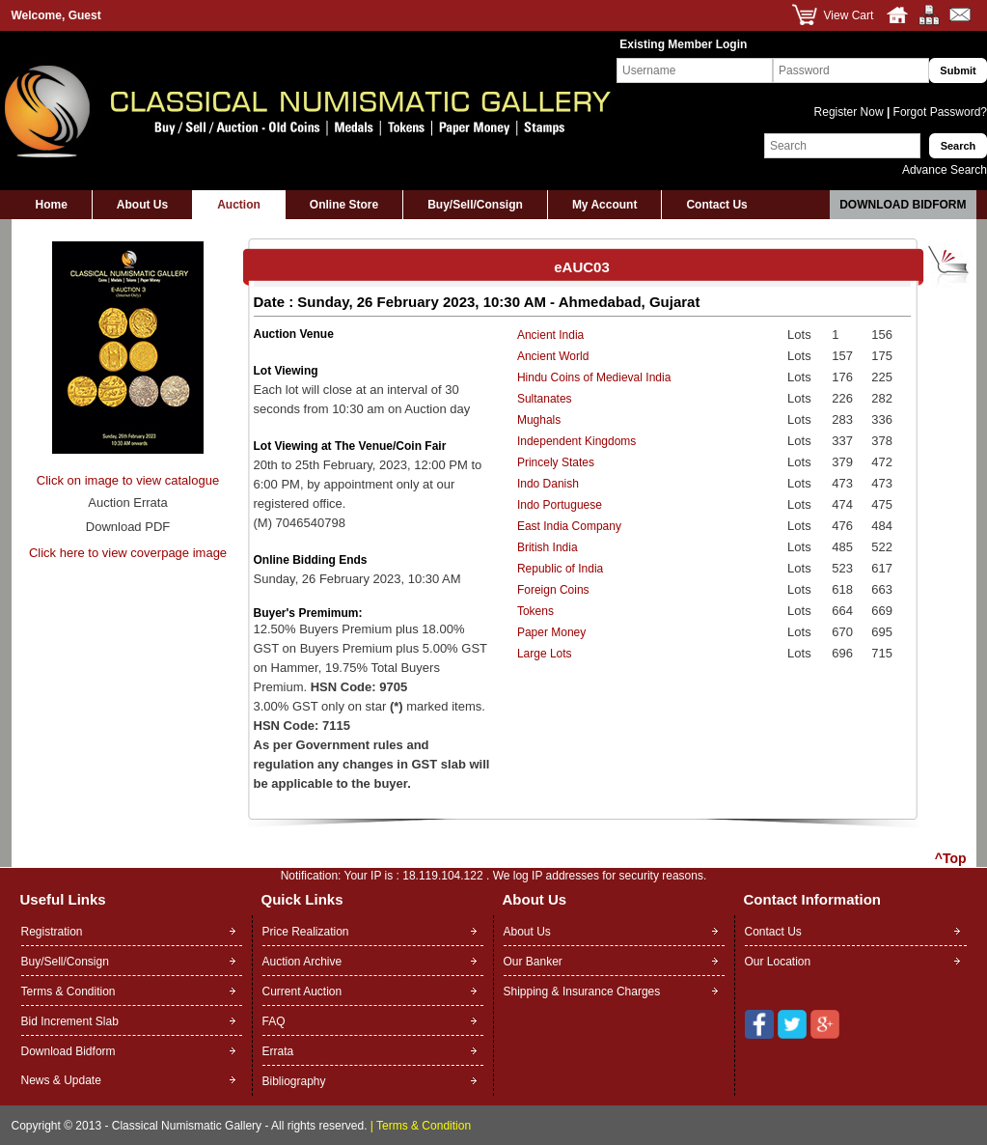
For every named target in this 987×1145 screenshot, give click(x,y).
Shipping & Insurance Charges (582, 991)
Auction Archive (302, 961)
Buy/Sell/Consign (475, 204)
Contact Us (716, 204)
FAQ (274, 1021)
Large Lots (544, 653)
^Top (951, 858)
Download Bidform (902, 204)
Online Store (344, 204)
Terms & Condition (68, 991)
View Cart (849, 15)
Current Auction (302, 991)
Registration (52, 931)
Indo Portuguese (559, 505)
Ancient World (553, 356)
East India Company (569, 526)
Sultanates (544, 398)
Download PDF (128, 526)
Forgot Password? (938, 112)
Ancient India (550, 335)
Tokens (535, 611)
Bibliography (294, 1081)
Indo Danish (548, 483)
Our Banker (533, 961)
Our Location (778, 961)
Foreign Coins (553, 590)
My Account (605, 204)
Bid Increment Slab (70, 1021)
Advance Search (944, 170)
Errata (278, 1051)
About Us (142, 204)
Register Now (850, 112)
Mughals (539, 420)
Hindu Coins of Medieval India (594, 377)
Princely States (555, 462)
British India (547, 547)
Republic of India (560, 568)
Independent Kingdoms (576, 441)
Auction (238, 204)
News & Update (61, 1080)
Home (52, 204)
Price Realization (305, 931)
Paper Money (551, 632)
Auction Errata (127, 502)
